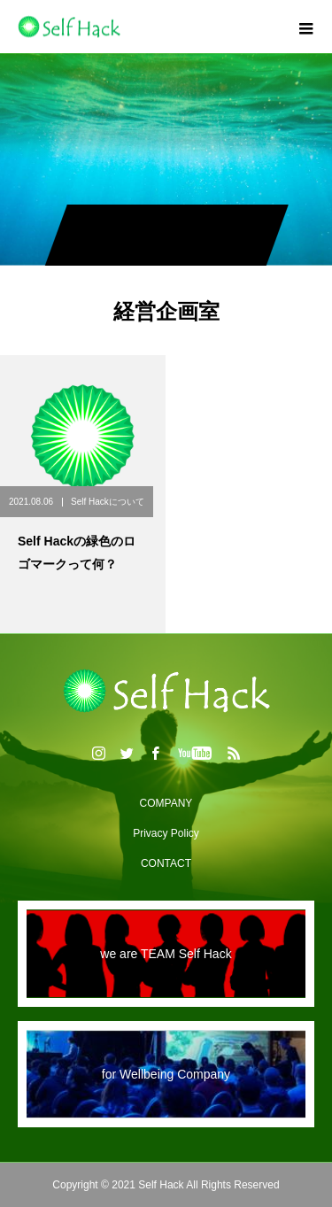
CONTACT (166, 863)
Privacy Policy (166, 833)
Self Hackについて (107, 502)
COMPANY (166, 803)
